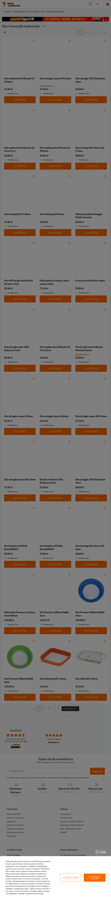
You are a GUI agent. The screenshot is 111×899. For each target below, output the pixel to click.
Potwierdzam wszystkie (94, 877)
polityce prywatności (38, 874)
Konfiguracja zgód (70, 877)
